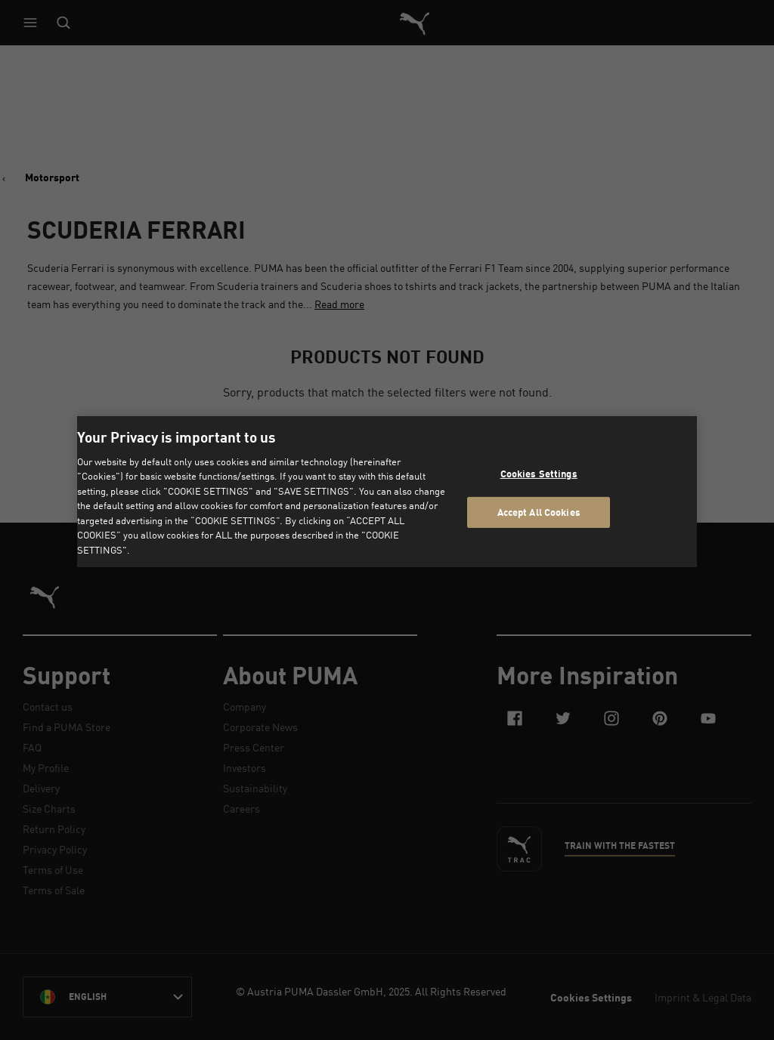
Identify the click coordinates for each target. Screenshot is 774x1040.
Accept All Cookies (538, 512)
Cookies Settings (538, 474)
